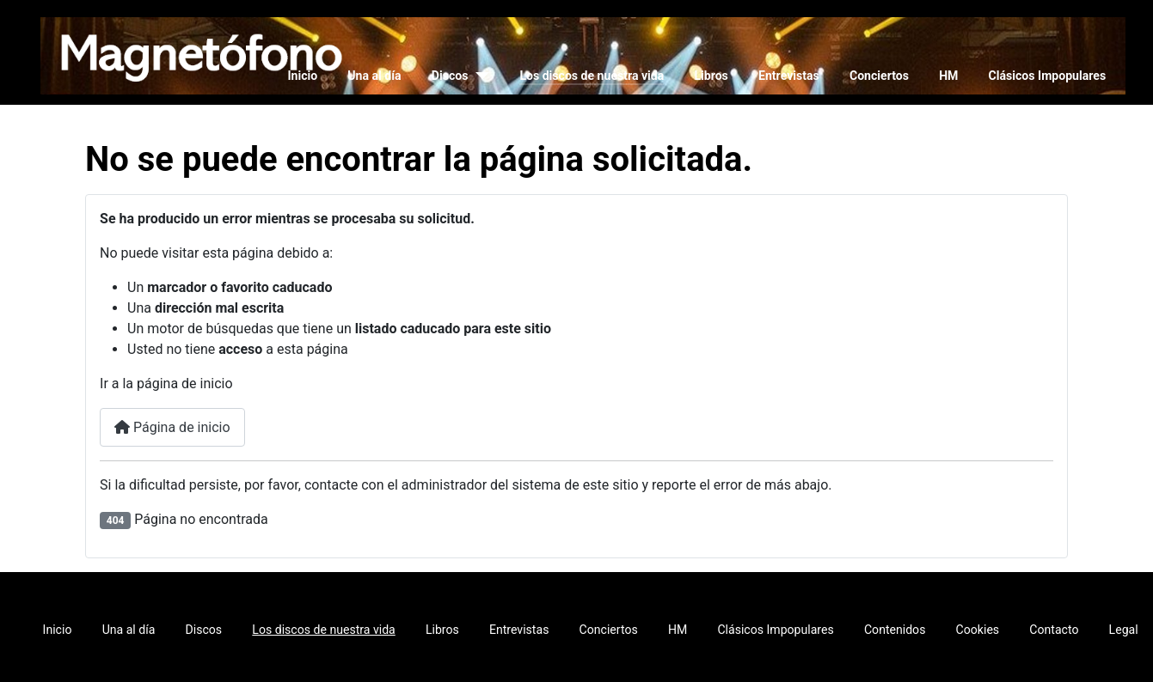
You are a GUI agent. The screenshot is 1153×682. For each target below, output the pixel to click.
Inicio (302, 75)
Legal (1123, 629)
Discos (450, 75)
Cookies (978, 629)
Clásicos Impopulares (1048, 75)
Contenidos (894, 629)
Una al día (374, 75)
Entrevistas (788, 75)
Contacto (1053, 629)
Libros (710, 75)
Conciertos (879, 75)
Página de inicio (172, 427)
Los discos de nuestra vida (591, 75)
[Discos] (478, 76)
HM (948, 75)
